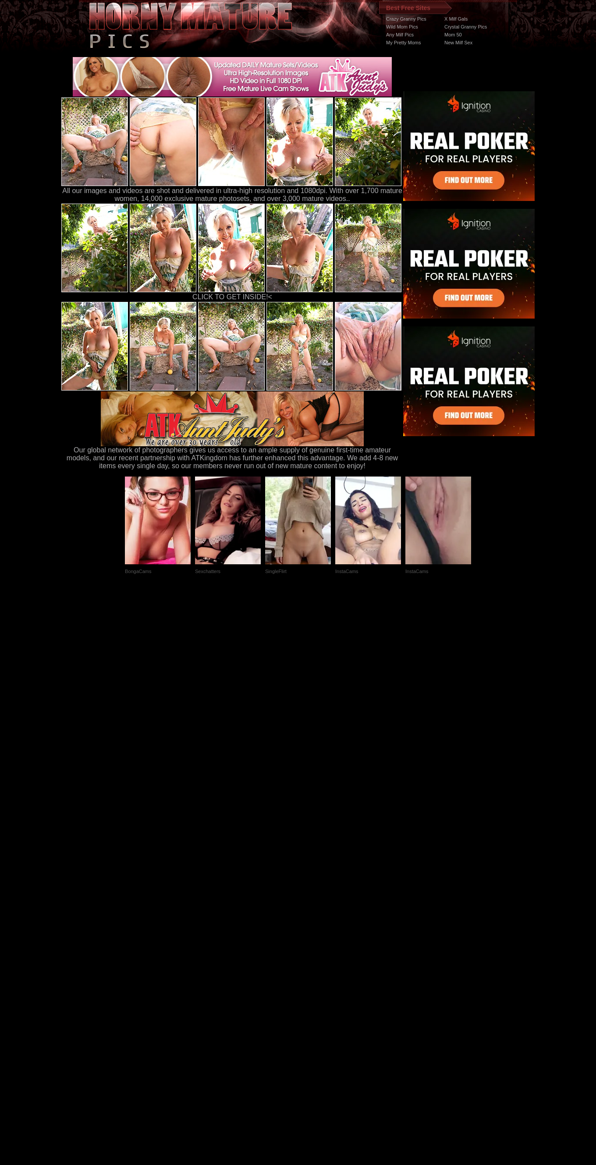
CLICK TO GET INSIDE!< (232, 297)
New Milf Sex (458, 42)
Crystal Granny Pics (465, 26)
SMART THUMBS (313, 999)
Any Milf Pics (400, 34)
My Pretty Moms (403, 42)
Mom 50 (453, 34)
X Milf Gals (456, 19)
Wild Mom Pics (402, 26)
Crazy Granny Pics (406, 19)
